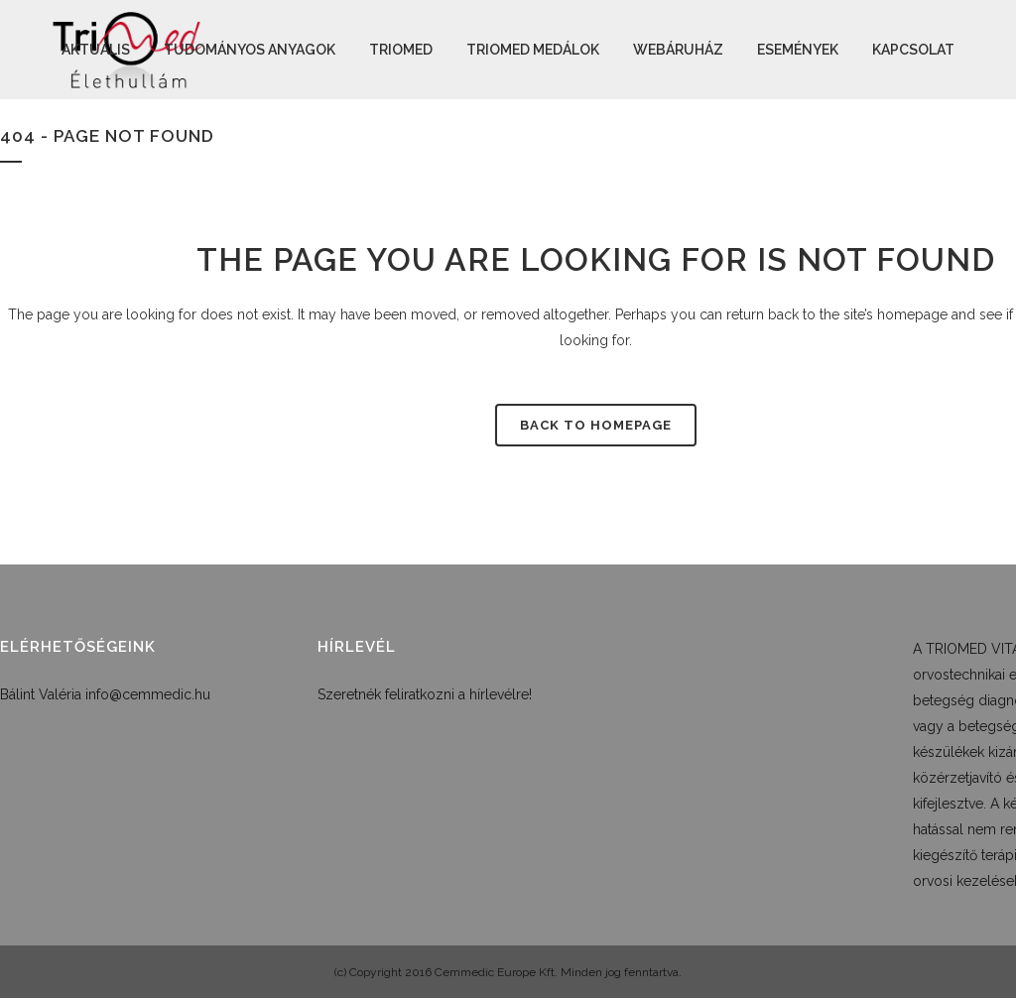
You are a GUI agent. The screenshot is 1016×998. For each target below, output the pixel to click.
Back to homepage (596, 425)
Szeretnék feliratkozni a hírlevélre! (425, 694)
